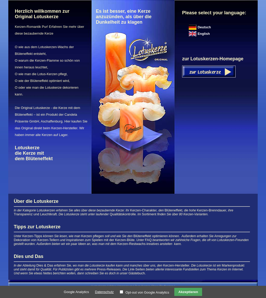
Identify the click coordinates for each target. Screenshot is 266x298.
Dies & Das (44, 265)
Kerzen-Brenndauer (211, 210)
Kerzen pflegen (92, 236)
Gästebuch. (137, 273)
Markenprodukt (233, 265)
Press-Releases (109, 269)
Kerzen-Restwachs (131, 244)
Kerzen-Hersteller (176, 265)
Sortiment (149, 214)
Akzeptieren (188, 292)
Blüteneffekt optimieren (150, 236)
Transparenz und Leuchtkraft (35, 214)
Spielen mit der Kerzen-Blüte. (114, 240)
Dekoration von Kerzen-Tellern (36, 240)
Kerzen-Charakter (143, 210)
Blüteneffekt (173, 210)
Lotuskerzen (46, 210)
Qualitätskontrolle (123, 214)
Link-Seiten (136, 269)
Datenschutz (104, 292)
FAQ (148, 240)
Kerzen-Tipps (32, 236)
